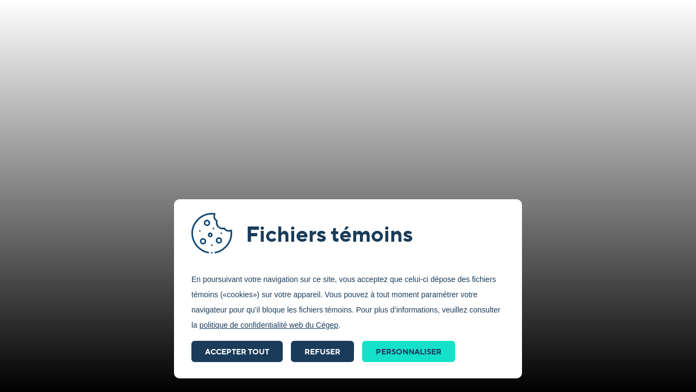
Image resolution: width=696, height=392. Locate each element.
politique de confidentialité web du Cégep (269, 325)
